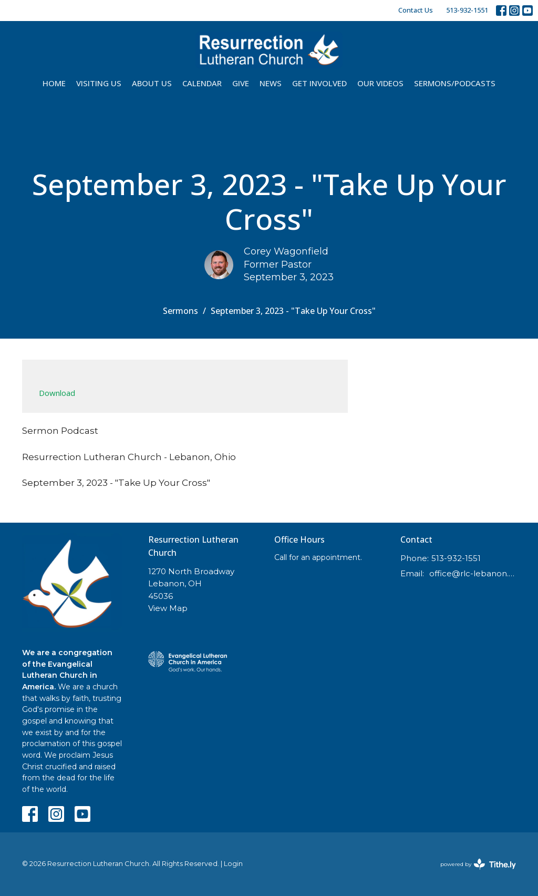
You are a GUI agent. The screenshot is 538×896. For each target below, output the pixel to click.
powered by (478, 864)
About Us (152, 83)
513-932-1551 (467, 10)
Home (54, 83)
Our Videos (380, 83)
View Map (168, 608)
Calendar (202, 83)
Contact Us (415, 10)
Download (57, 393)
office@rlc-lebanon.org (472, 573)
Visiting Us (98, 83)
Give (240, 83)
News (271, 83)
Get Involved (319, 83)
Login (233, 864)
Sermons (180, 311)
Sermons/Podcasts (454, 83)
